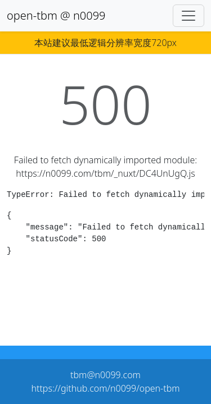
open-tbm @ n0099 (56, 15)
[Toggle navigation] (188, 15)
